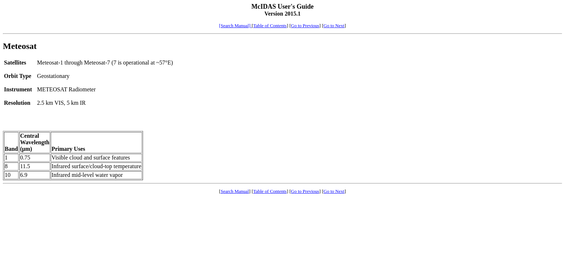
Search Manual (234, 191)
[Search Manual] (235, 25)
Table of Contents (270, 25)
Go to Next (334, 25)
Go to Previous (305, 25)
